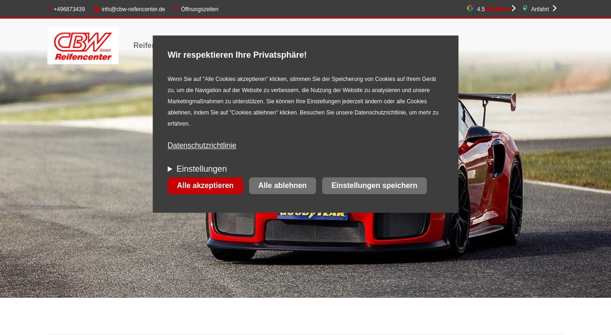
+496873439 (66, 9)
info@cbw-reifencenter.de (129, 9)
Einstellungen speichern (374, 186)
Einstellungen (201, 169)
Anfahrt (540, 9)
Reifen (145, 45)
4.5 (493, 9)
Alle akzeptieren (205, 186)
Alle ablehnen (282, 186)
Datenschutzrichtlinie (202, 146)
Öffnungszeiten (200, 9)
